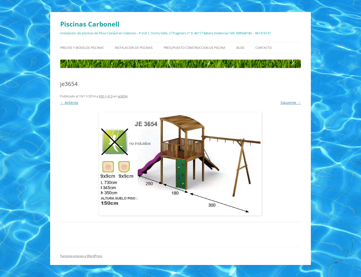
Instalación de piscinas (134, 48)
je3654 (122, 96)
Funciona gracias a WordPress (81, 256)
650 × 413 (106, 96)
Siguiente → (291, 102)
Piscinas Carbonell (89, 24)
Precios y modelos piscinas (82, 48)
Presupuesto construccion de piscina (194, 48)
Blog (240, 48)
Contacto (263, 48)
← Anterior (69, 102)
